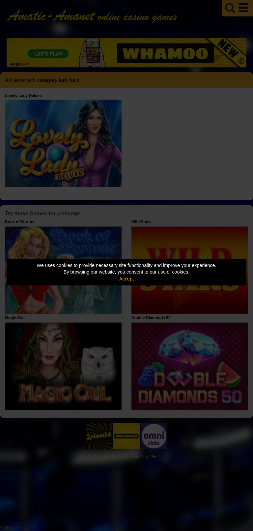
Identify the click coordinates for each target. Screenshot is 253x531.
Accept (126, 278)
